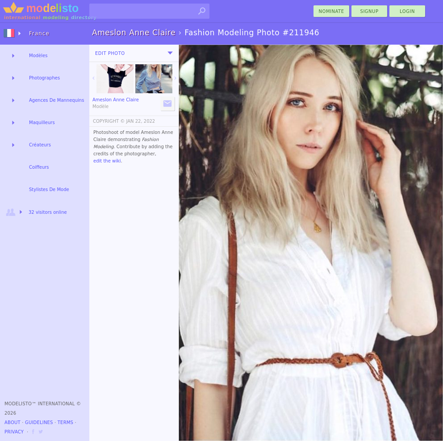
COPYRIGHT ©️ (109, 121)
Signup (369, 11)
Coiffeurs (39, 167)
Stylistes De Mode (49, 189)
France (39, 33)
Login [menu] (407, 11)
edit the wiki (107, 160)
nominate (331, 11)
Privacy (14, 431)
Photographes (44, 77)
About (12, 422)
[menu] (170, 53)
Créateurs (40, 144)
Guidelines (39, 422)
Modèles (38, 55)
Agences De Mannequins (56, 100)
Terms (65, 422)
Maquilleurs (42, 122)
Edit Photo (110, 53)
